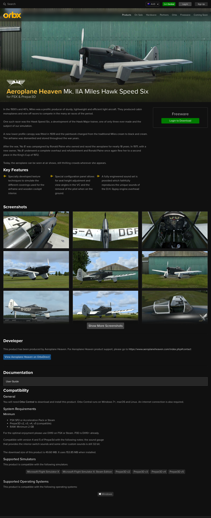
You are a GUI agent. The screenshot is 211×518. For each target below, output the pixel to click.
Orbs (174, 15)
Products (126, 15)
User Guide (12, 381)
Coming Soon (201, 15)
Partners (164, 15)
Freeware (185, 15)
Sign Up (201, 4)
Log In (185, 4)
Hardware (151, 15)
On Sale (139, 15)
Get (169, 4)
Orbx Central (26, 402)
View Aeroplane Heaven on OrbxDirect (27, 357)
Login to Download (180, 120)
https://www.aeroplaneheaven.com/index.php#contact (160, 349)
